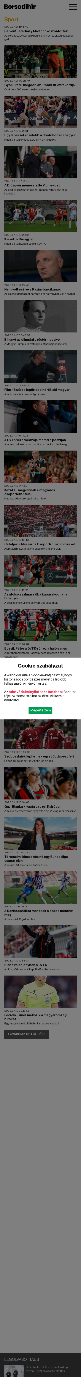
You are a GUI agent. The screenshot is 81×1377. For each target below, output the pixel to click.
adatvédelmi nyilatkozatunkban (35, 692)
